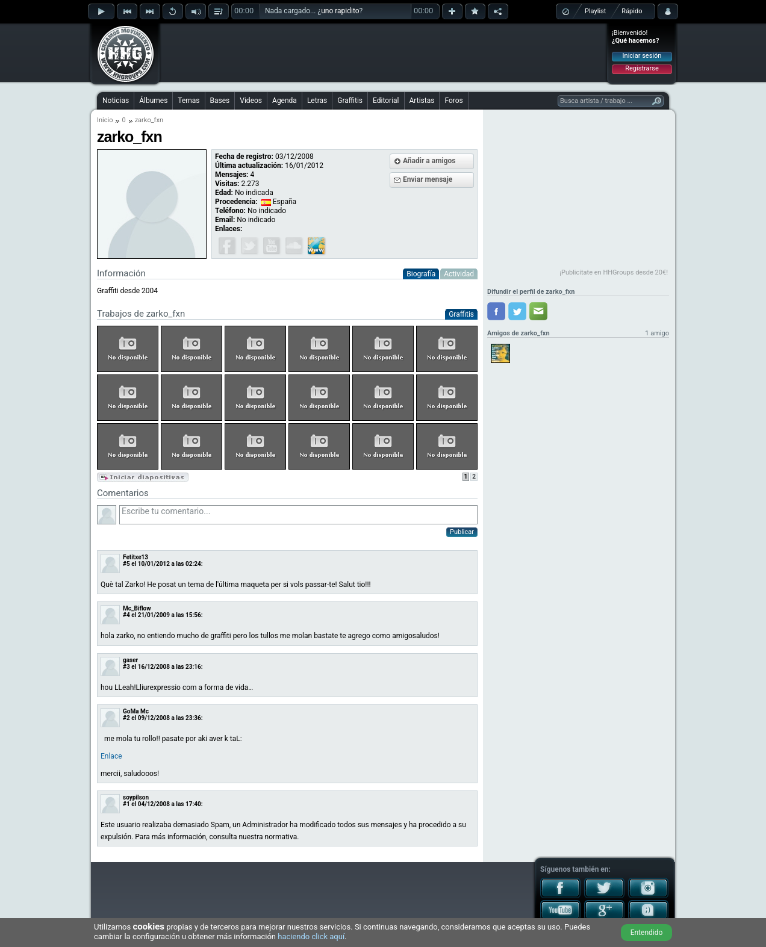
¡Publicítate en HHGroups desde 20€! (613, 272)
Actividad (459, 274)
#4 (126, 615)
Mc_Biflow (137, 608)
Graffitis (350, 100)
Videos (251, 100)
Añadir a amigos (429, 161)
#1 (126, 804)
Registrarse (641, 68)
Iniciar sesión (642, 56)
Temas (188, 100)
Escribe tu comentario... (298, 514)
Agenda (284, 100)
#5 (126, 563)
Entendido (647, 932)
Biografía (420, 274)
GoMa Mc (136, 711)
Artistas (422, 100)
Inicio (105, 120)
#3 (126, 666)
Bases (220, 100)
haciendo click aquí (311, 936)
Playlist (595, 11)
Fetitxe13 (135, 557)
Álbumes (153, 100)
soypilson (136, 797)
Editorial (386, 100)
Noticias (115, 100)
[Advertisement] (383, 52)
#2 (126, 718)
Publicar (462, 532)
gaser (130, 660)
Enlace (111, 756)
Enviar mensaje (427, 179)
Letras (317, 100)
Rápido (631, 11)
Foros (453, 100)
